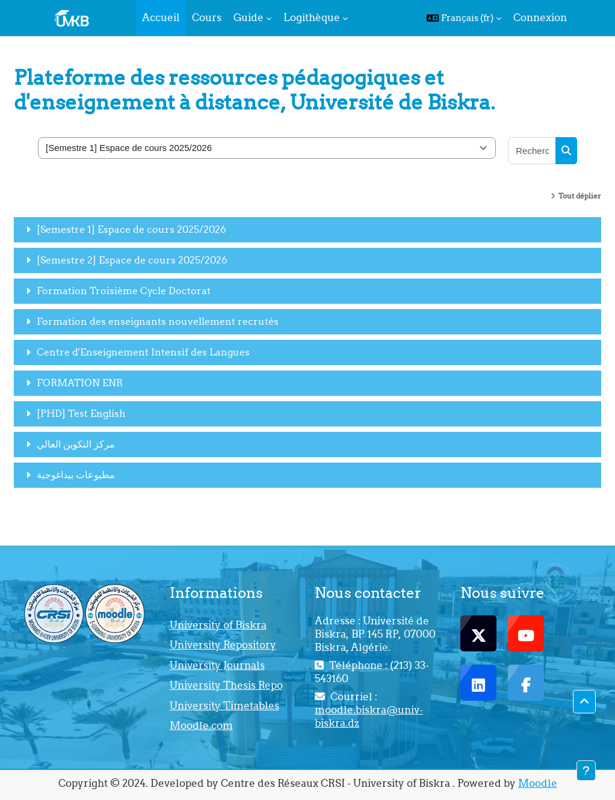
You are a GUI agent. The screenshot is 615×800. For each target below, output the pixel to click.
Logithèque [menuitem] (311, 17)
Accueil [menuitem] (161, 17)
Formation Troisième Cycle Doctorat (124, 291)
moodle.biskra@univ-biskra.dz (369, 716)
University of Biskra (218, 625)
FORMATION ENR (80, 383)
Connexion (540, 17)
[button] (463, 18)
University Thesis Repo (226, 685)
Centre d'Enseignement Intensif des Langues (143, 352)
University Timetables (224, 705)
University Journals (217, 665)
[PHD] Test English (81, 413)
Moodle (537, 783)
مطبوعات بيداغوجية (76, 475)
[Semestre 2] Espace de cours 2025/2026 (132, 260)
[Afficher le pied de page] (586, 770)
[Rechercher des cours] (532, 150)
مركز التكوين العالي (76, 444)
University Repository (223, 644)
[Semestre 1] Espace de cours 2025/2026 (131, 229)
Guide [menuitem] (248, 17)
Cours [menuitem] (206, 17)
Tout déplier (579, 195)
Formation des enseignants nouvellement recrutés (158, 321)
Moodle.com (201, 725)
